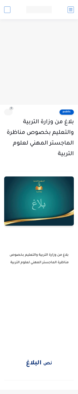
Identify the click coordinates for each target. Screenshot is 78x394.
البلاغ (34, 363)
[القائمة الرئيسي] (71, 9)
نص (47, 363)
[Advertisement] (39, 62)
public (67, 112)
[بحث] (7, 9)
